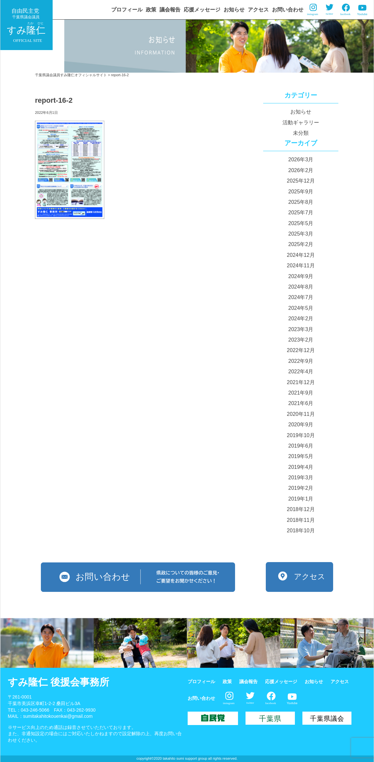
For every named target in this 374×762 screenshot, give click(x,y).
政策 (151, 9)
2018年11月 (300, 520)
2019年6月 (301, 446)
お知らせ (234, 9)
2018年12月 (300, 509)
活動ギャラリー (300, 122)
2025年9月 (301, 191)
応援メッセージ (202, 9)
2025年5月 (301, 223)
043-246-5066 (35, 710)
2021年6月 (301, 403)
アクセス (258, 9)
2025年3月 (301, 234)
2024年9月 (301, 276)
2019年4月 (301, 467)
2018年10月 (300, 530)
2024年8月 (301, 287)
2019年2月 (301, 488)
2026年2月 (301, 170)
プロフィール (127, 9)
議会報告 (170, 9)
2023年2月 (301, 340)
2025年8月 (301, 202)
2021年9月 (301, 393)
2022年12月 (300, 350)
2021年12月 (300, 382)
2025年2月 (301, 244)
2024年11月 (300, 265)
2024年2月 (301, 318)
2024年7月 (301, 297)
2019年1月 (301, 499)
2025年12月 (300, 181)
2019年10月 (300, 435)
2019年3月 (301, 477)
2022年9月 (301, 361)
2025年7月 (301, 212)
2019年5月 (301, 456)
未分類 (301, 133)
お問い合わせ (287, 9)
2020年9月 (301, 424)
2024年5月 (301, 308)
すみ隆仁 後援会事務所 (58, 682)
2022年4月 (301, 371)
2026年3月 (301, 159)
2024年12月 (300, 255)
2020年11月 (300, 414)
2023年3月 (301, 329)
